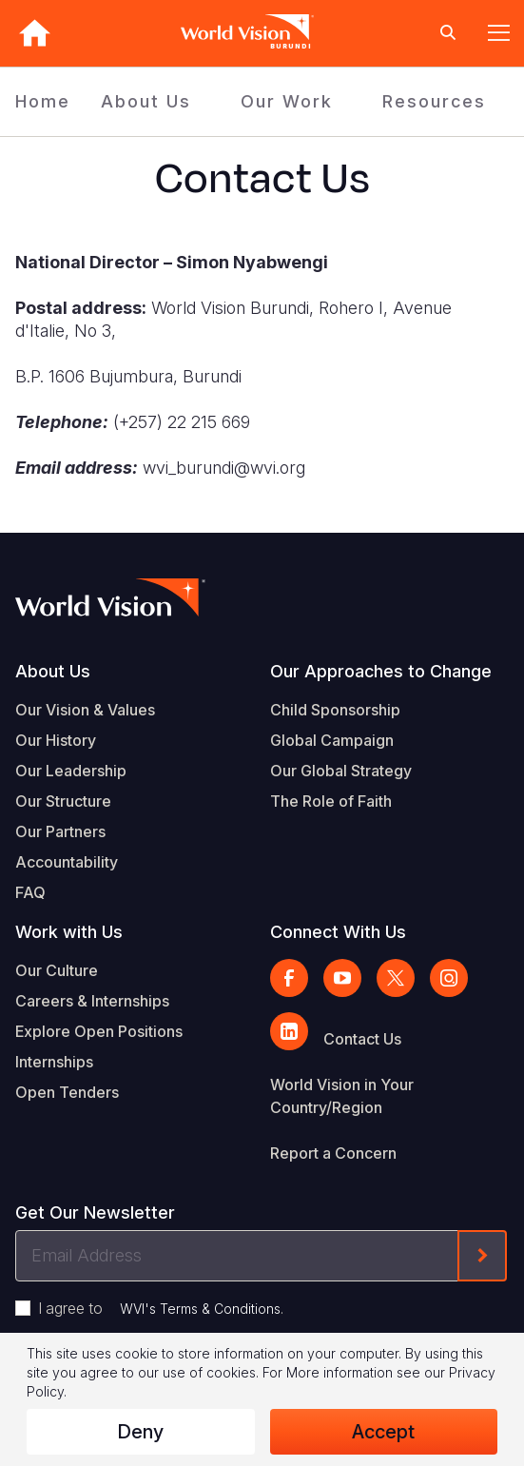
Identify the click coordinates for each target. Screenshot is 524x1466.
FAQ (30, 892)
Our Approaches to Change (381, 671)
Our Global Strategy (341, 770)
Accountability (66, 861)
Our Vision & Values (85, 709)
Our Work (287, 101)
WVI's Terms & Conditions (200, 1308)
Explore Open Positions (99, 1031)
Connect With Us (338, 932)
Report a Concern (333, 1153)
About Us (146, 101)
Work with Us (69, 932)
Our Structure (63, 801)
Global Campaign (332, 740)
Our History (55, 740)
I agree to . (160, 1308)
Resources (434, 101)
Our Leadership (70, 770)
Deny (140, 1431)
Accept (383, 1431)
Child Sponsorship (335, 709)
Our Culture (56, 970)
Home (42, 101)
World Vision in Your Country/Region (342, 1096)
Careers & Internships (92, 1000)
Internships (54, 1061)
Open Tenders (67, 1092)
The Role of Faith (331, 801)
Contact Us (362, 1038)
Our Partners (60, 831)
